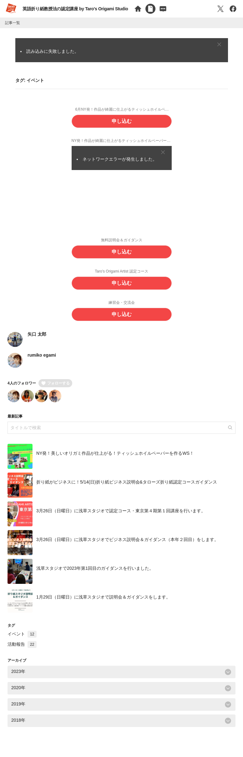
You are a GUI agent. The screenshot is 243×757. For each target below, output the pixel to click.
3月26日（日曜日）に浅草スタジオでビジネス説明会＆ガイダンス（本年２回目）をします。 (127, 539)
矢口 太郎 (37, 334)
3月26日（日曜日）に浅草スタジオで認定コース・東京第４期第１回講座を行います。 (120, 511)
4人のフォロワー (22, 383)
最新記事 (15, 416)
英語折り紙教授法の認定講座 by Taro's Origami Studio (75, 8)
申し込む (122, 121)
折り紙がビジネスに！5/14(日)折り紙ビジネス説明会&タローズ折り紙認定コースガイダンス (126, 482)
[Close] (219, 44)
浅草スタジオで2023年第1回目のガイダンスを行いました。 (95, 568)
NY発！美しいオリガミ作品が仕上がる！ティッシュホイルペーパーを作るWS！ (115, 453)
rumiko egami (42, 355)
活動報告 (22, 644)
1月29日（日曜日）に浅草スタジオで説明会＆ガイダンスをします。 (103, 597)
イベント (22, 633)
